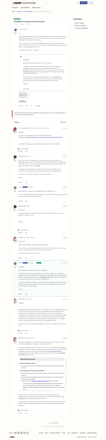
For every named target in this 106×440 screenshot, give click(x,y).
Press (64, 433)
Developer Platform (55, 433)
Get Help (15, 7)
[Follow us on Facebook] (16, 433)
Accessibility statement (58, 426)
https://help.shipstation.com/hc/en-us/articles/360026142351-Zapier (44, 137)
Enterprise (75, 433)
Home (13, 11)
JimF (20, 29)
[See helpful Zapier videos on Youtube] (27, 433)
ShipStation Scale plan (29, 72)
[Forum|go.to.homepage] (24, 2)
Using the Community (80, 25)
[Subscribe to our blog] (21, 433)
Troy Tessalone (22, 128)
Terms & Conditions (47, 426)
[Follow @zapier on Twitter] (24, 433)
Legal (89, 437)
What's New (37, 7)
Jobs (68, 433)
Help (46, 433)
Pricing (41, 433)
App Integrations (92, 433)
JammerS (20, 299)
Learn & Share (25, 7)
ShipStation (22, 101)
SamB (19, 237)
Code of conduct (79, 23)
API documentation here (54, 351)
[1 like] (23, 149)
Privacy (94, 437)
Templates (82, 433)
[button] (83, 2)
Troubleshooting (27, 11)
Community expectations (81, 28)
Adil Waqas (21, 156)
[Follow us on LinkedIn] (18, 433)
